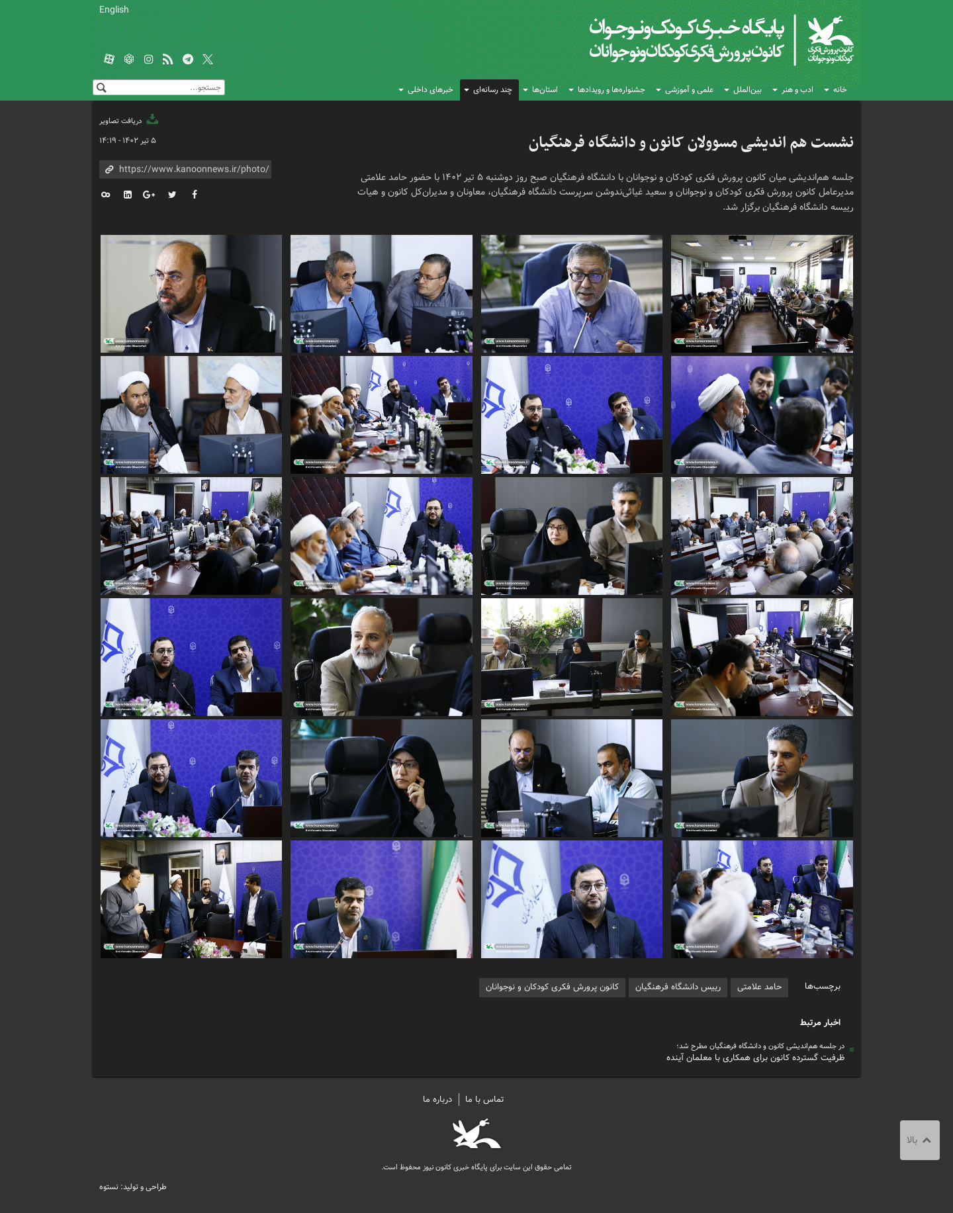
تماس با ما (484, 1099)
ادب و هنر (797, 89)
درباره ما (437, 1099)
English (114, 10)
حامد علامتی (759, 987)
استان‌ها (545, 89)
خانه (840, 89)
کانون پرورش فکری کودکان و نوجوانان (698, 40)
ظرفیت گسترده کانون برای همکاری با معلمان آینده (755, 1058)
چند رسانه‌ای (492, 89)
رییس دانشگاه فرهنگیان (678, 987)
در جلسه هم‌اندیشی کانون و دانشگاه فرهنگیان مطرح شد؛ (760, 1046)
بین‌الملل (747, 89)
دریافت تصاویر (129, 121)
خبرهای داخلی (430, 89)
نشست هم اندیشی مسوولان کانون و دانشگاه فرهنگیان (691, 143)
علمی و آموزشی (689, 89)
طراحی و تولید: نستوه (133, 1187)
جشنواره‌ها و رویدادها (611, 89)
